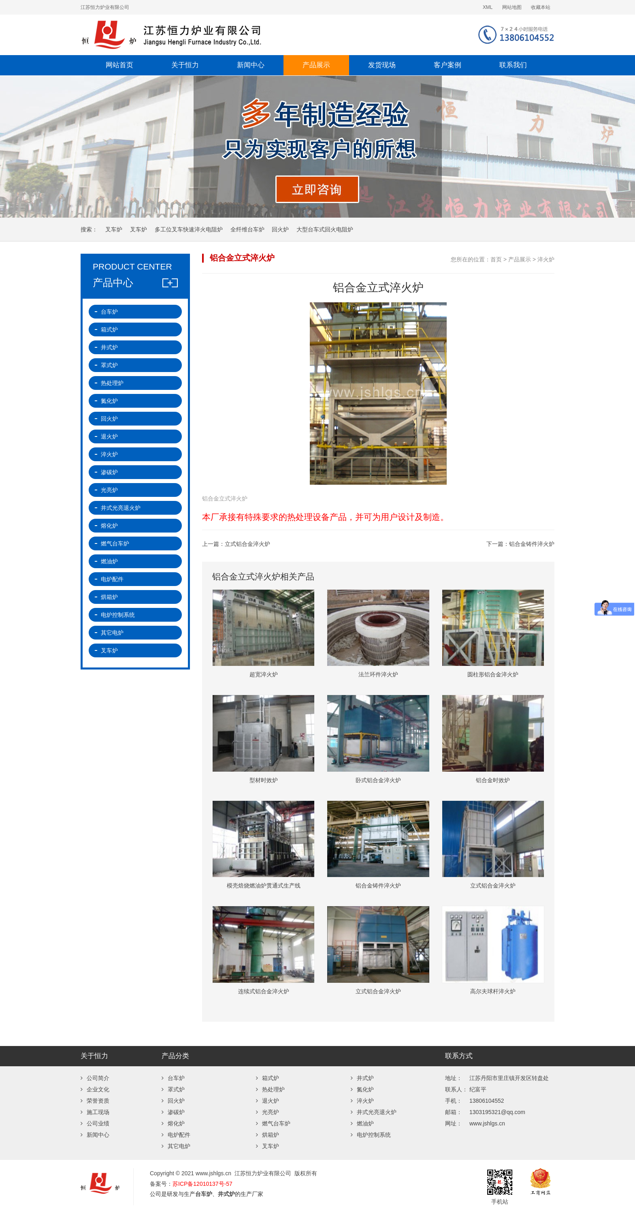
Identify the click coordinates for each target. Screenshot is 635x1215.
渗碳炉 (109, 472)
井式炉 (109, 347)
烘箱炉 (109, 597)
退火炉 (109, 436)
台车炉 (109, 311)
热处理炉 (112, 383)
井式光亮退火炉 (121, 508)
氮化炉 (109, 401)
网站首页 (119, 65)
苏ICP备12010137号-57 (202, 1184)
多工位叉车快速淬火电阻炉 (189, 229)
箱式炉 (109, 329)
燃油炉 (109, 561)
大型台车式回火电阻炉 (324, 229)
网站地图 (512, 7)
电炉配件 (112, 579)
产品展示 (316, 65)
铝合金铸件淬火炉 (531, 544)
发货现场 (382, 65)
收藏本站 (540, 7)
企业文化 (95, 1089)
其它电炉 (112, 632)
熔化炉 (109, 525)
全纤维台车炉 (247, 229)
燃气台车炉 (115, 543)
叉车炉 (113, 229)
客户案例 (447, 65)
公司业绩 (95, 1123)
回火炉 (280, 229)
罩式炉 (109, 365)
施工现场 (95, 1112)
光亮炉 (109, 490)
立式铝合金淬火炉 (247, 544)
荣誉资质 (95, 1100)
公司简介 (95, 1078)
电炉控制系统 (118, 615)
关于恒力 (185, 65)
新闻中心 (250, 65)
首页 (496, 259)
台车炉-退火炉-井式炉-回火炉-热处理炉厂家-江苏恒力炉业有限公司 (222, 35)
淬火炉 (545, 259)
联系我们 (513, 65)
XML (487, 7)
